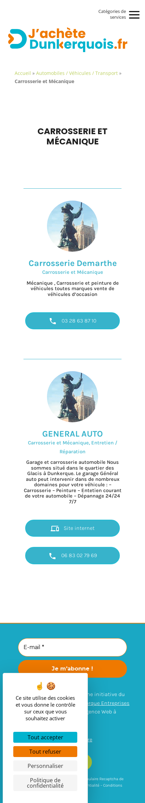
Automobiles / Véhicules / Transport (77, 73)
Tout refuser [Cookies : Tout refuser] (45, 751)
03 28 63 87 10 (72, 321)
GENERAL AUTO (72, 434)
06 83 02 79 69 (72, 556)
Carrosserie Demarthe (73, 263)
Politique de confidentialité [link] (45, 782)
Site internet (73, 528)
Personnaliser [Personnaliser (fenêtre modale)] (45, 766)
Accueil (23, 73)
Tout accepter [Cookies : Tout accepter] (45, 737)
